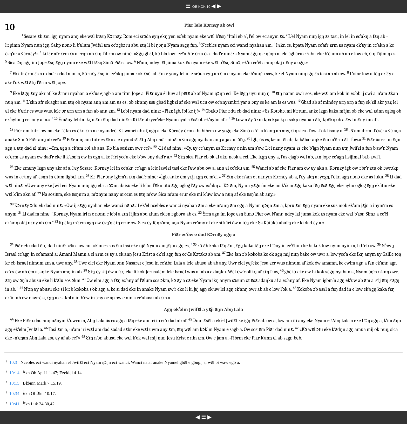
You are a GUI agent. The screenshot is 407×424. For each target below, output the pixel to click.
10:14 (14, 372)
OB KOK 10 (201, 7)
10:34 (14, 393)
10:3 (13, 362)
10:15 (14, 383)
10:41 (14, 403)
